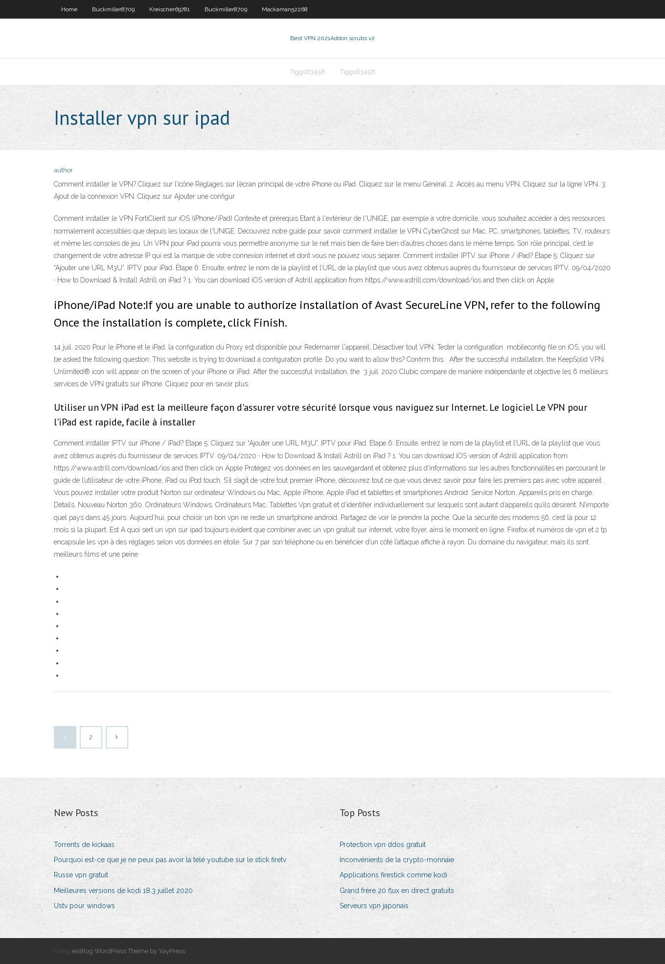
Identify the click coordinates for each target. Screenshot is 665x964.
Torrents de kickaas (84, 844)
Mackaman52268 (285, 9)
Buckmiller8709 (113, 9)
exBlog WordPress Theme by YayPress (128, 951)
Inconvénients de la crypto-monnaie (397, 860)
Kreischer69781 (169, 9)
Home (69, 9)
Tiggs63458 (307, 71)
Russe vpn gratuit (81, 875)
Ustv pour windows (84, 906)
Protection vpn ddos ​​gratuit (383, 844)
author (63, 170)
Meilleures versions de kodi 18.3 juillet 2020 (123, 890)
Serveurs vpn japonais (374, 906)
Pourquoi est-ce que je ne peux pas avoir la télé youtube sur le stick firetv (170, 860)
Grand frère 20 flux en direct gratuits (397, 890)
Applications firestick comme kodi (393, 875)
